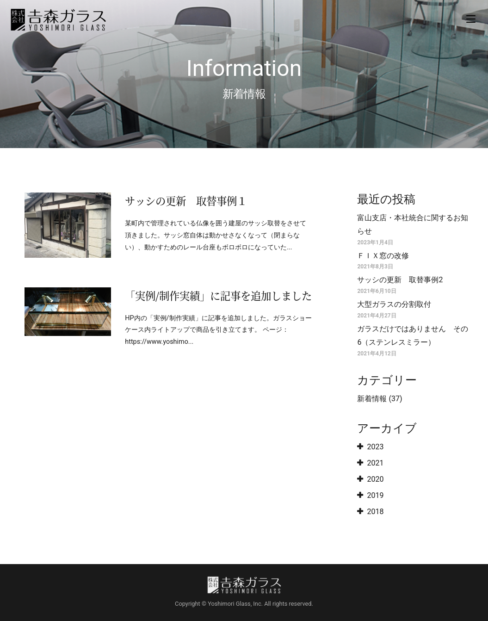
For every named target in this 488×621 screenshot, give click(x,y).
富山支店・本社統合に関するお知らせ (412, 224)
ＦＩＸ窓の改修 (383, 255)
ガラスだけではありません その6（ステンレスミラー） (412, 335)
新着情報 (372, 398)
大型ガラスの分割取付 (394, 304)
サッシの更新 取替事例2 (400, 279)
